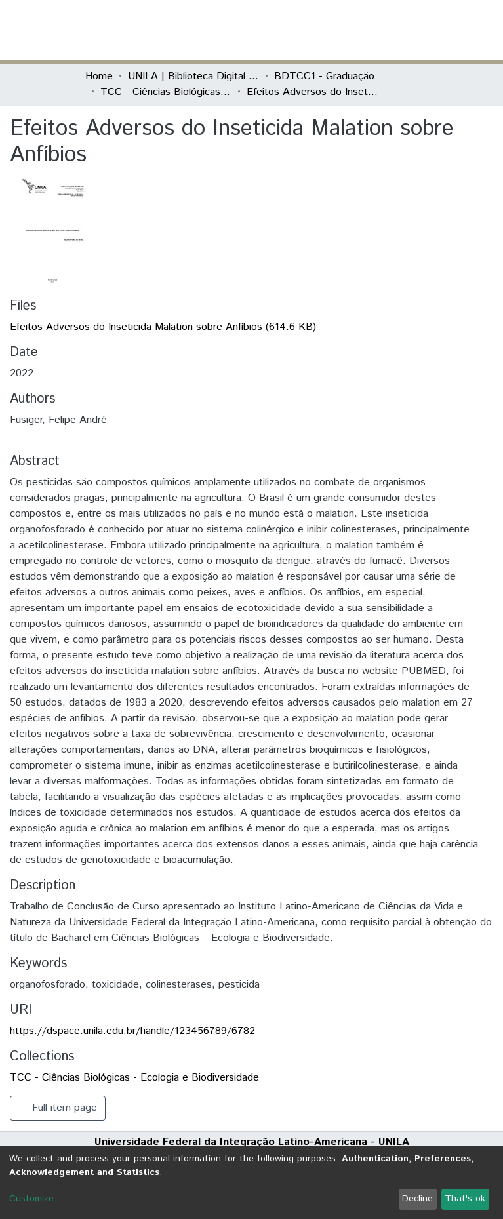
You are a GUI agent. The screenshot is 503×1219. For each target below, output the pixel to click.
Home (99, 76)
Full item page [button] (57, 1107)
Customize (31, 1198)
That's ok (465, 1198)
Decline (417, 1198)
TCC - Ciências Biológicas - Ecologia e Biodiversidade (165, 92)
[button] (342, 30)
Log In (369, 29)
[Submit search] (323, 30)
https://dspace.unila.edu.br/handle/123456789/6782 (132, 1031)
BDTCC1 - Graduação (324, 76)
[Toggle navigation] (410, 30)
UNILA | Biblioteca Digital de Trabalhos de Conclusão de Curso (193, 76)
